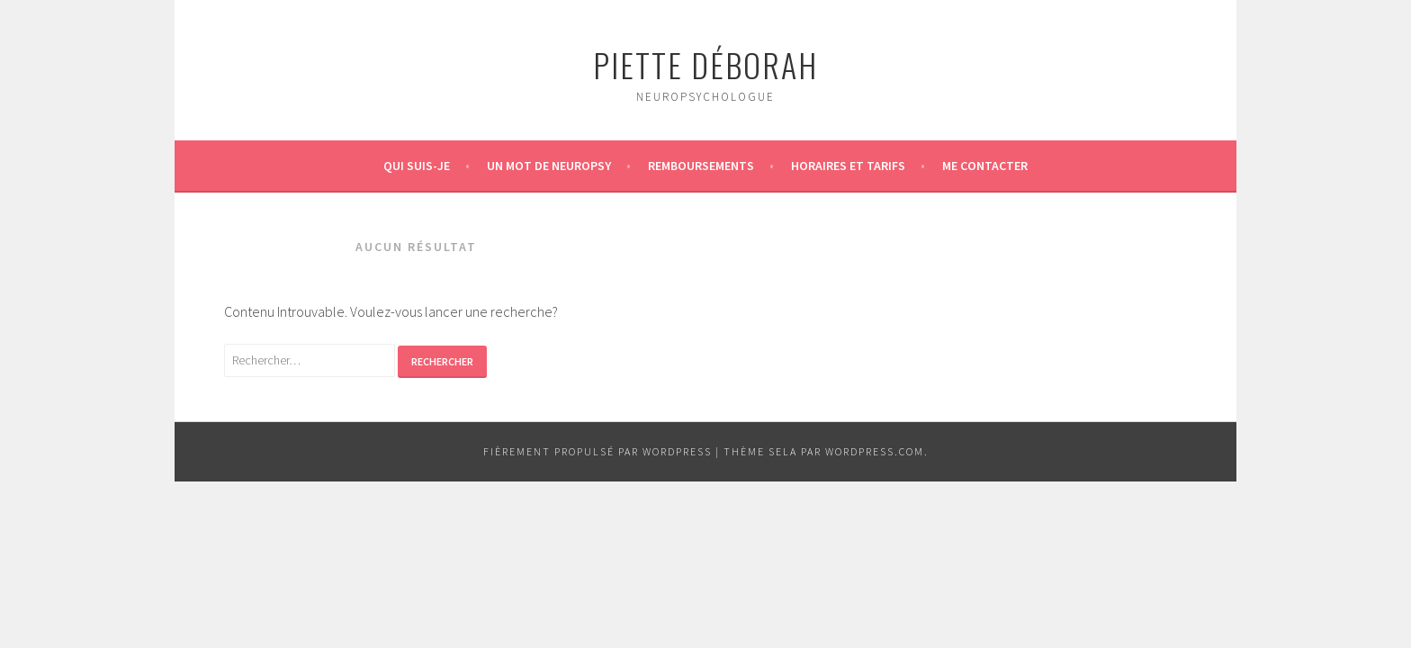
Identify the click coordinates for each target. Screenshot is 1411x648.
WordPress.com (874, 451)
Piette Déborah (705, 64)
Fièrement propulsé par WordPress (597, 451)
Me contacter (985, 166)
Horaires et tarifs (848, 166)
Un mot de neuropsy (549, 166)
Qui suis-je (416, 166)
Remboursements (701, 166)
